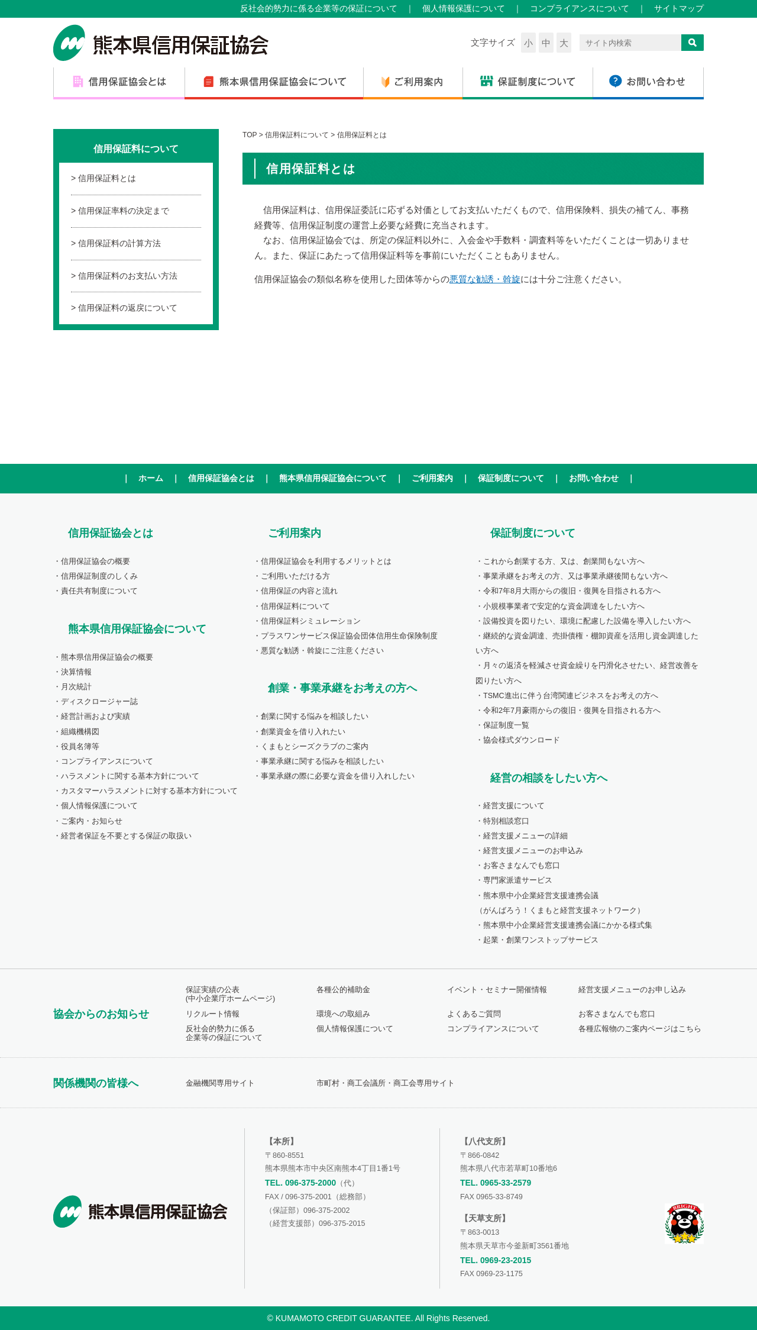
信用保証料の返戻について (127, 307)
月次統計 (76, 687)
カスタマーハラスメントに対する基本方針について (149, 791)
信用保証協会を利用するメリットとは (326, 561)
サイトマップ (679, 8)
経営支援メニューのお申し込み (632, 990)
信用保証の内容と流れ (299, 591)
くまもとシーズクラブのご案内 (314, 747)
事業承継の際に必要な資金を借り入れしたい (338, 776)
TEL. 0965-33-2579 (495, 1182)
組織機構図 (80, 732)
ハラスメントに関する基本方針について (130, 776)
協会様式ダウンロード (521, 740)
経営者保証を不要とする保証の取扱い (126, 836)
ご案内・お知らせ (91, 821)
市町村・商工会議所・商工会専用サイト (385, 1083)
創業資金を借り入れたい (303, 732)
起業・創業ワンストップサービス (541, 940)
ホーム (150, 478)
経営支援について (514, 806)
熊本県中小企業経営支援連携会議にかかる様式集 (567, 925)
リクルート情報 (213, 1014)
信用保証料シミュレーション (311, 621)
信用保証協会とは (221, 478)
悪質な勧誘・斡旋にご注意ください (322, 651)
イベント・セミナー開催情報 (497, 990)
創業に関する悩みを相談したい (314, 716)
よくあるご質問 (474, 1014)
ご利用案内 (432, 478)
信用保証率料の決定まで (123, 210)
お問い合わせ (594, 478)
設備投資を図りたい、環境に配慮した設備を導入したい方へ (587, 621)
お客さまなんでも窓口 (521, 865)
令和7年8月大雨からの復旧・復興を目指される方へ (572, 591)
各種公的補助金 (343, 990)
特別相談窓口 (506, 821)
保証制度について (511, 478)
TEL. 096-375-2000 (300, 1182)
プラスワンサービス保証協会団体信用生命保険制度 (349, 636)
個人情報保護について (463, 8)
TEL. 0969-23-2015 (495, 1260)
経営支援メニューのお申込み (533, 851)
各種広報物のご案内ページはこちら (639, 1029)
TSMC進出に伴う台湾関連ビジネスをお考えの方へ (570, 696)
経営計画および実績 (95, 716)
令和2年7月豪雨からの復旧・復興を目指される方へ (572, 710)
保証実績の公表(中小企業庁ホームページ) (230, 994)
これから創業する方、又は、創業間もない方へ (564, 561)
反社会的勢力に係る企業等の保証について (318, 8)
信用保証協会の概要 (95, 561)
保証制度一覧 (506, 725)
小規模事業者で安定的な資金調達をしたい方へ (564, 606)
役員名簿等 (80, 747)
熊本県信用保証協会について (333, 478)
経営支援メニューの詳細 (525, 836)
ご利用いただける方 (295, 576)
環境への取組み (343, 1014)
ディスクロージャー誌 (99, 702)
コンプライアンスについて (579, 8)
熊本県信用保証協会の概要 (107, 657)
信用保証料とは (107, 178)
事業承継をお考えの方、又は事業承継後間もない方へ (575, 576)
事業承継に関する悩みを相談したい (322, 761)
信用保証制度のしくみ (99, 576)
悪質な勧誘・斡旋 (484, 279)
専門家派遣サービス (517, 880)
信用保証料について (295, 606)
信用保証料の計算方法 (119, 243)
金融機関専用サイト (220, 1083)
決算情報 (76, 672)
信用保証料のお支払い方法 (127, 275)
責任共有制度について (99, 591)
